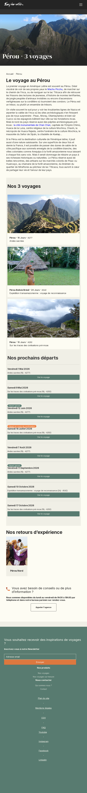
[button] (80, 5)
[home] (21, 5)
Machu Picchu (55, 89)
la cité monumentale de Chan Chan (32, 125)
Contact (43, 689)
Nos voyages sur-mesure (43, 677)
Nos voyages (43, 673)
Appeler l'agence (43, 607)
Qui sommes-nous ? (43, 685)
